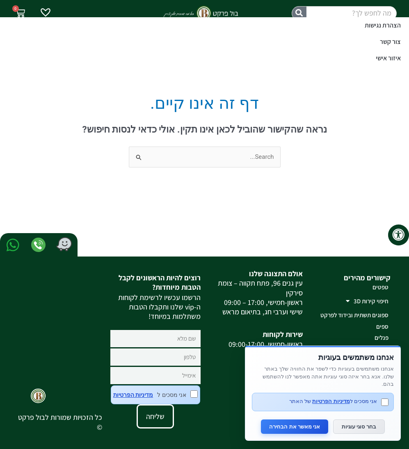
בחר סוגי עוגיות (359, 427)
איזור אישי (388, 58)
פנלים (381, 337)
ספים (382, 326)
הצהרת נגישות (383, 25)
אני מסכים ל (155, 395)
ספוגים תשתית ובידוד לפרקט (354, 315)
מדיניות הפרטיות (133, 395)
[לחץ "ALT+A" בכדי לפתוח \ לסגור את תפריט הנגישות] (398, 234)
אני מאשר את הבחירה (294, 427)
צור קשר (390, 41)
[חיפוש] (299, 13)
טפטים (380, 287)
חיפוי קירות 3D (367, 301)
